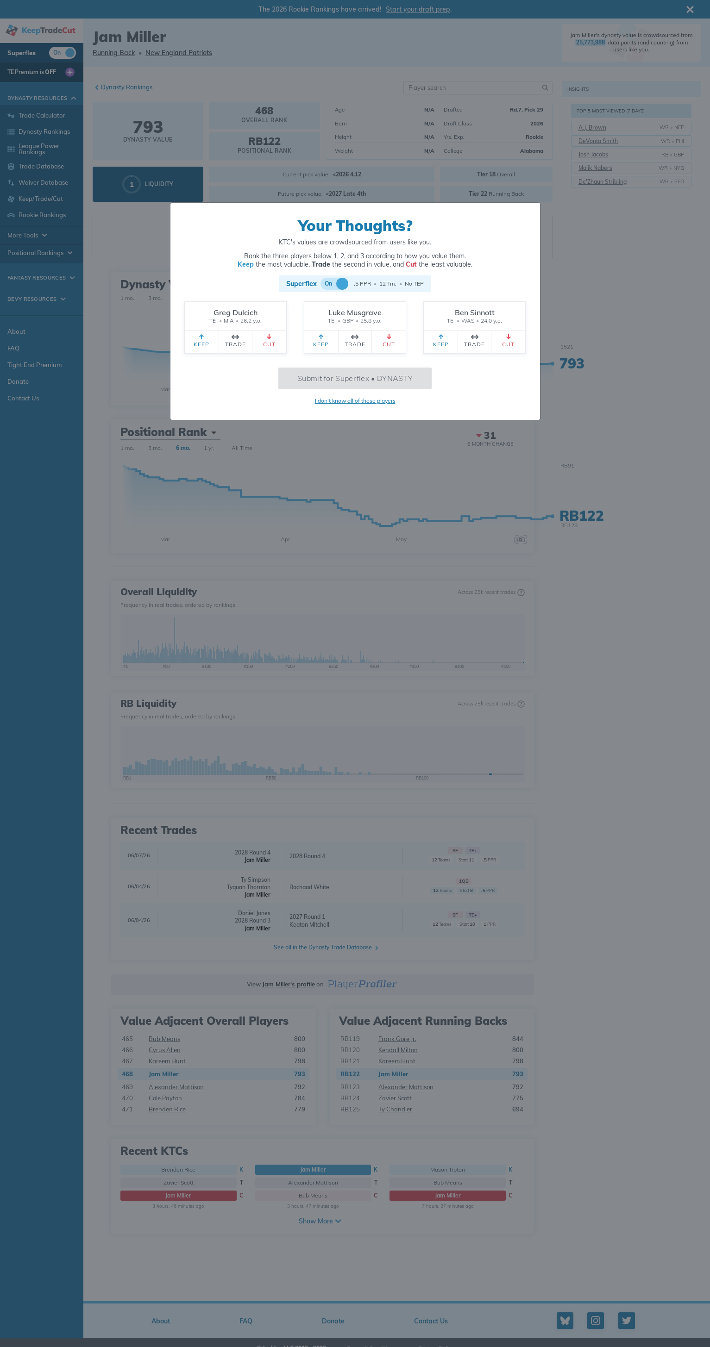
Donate (18, 381)
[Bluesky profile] (565, 1320)
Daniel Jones (254, 913)
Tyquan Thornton (248, 887)
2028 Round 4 (252, 852)
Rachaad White (309, 887)
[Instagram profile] (595, 1320)
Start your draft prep (418, 9)
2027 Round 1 (307, 917)
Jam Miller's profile (288, 984)
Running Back (114, 53)
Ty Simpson (255, 880)
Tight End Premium (34, 364)
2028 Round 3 (252, 920)
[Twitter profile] (626, 1320)
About (16, 331)
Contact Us (23, 398)
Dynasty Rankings (126, 87)
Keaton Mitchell (309, 925)
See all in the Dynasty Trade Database (323, 947)
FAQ (13, 348)
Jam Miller (257, 860)
